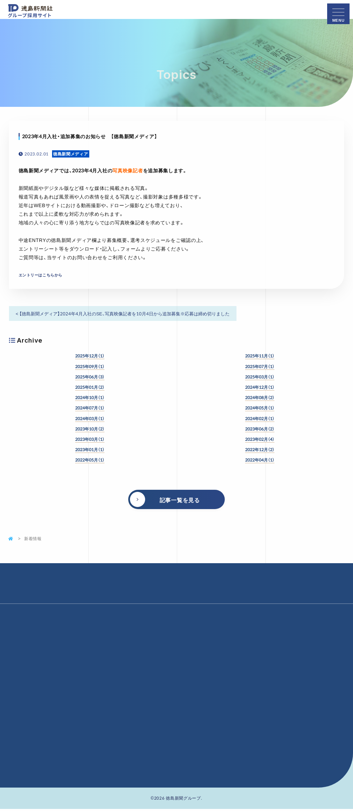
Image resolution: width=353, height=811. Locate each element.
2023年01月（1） (89, 449)
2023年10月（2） (89, 429)
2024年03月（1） (89, 418)
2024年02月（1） (259, 418)
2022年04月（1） (259, 460)
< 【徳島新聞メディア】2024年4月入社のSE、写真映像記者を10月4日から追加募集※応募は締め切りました (123, 313)
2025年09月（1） (89, 366)
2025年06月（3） (89, 377)
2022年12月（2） (259, 449)
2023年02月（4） (259, 439)
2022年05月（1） (89, 460)
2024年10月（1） (89, 397)
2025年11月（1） (259, 356)
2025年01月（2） (89, 387)
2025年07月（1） (259, 366)
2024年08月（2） (259, 397)
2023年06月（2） (259, 429)
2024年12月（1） (259, 387)
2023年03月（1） (89, 439)
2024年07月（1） (89, 408)
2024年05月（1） (259, 408)
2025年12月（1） (89, 356)
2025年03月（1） (259, 377)
